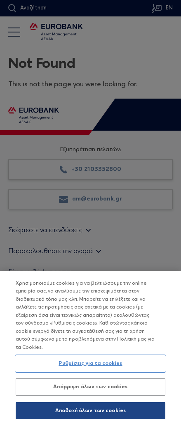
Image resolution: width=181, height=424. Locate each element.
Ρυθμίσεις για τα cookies (90, 366)
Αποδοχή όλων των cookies (90, 413)
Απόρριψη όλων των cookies (90, 389)
